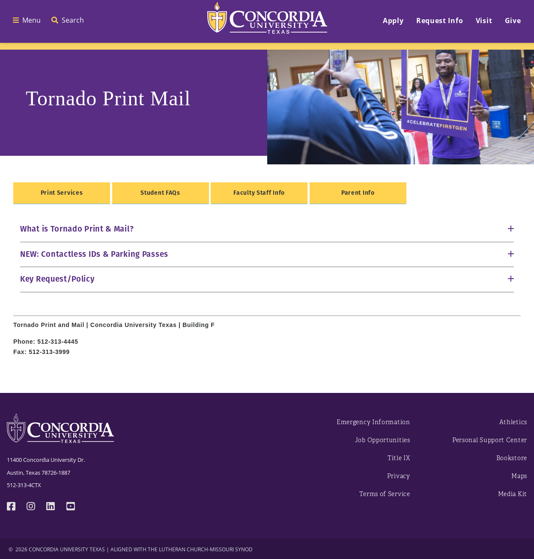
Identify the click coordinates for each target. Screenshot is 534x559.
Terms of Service (384, 494)
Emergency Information (373, 422)
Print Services (62, 192)
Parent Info (358, 192)
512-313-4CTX (24, 485)
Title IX (399, 458)
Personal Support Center (489, 440)
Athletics (513, 422)
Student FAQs (160, 192)
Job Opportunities (382, 440)
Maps (519, 476)
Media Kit (512, 494)
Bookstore (511, 458)
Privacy (398, 476)
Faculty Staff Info (259, 192)
